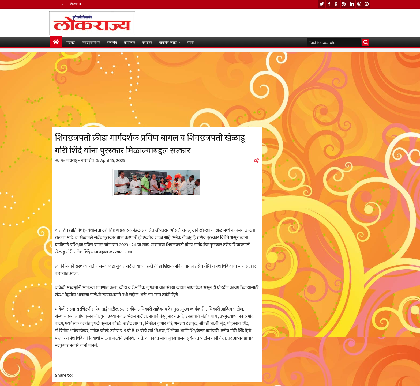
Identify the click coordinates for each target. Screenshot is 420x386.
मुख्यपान (56, 42)
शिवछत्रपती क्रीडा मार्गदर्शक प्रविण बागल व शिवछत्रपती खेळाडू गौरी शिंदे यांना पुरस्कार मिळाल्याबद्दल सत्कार (150, 143)
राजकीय (112, 42)
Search (365, 42)
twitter (321, 4)
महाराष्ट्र (70, 42)
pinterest (366, 4)
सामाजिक (129, 42)
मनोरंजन (147, 42)
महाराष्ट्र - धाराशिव (80, 160)
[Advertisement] (157, 89)
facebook (329, 4)
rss (344, 4)
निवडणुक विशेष (91, 42)
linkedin (351, 4)
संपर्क (190, 42)
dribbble (359, 4)
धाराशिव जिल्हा (168, 42)
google (336, 4)
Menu (75, 4)
